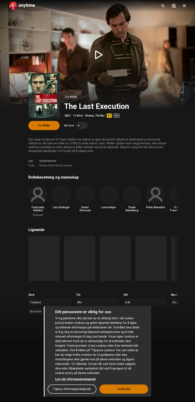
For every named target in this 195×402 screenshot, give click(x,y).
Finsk (51, 165)
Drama (89, 115)
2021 (68, 115)
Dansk (43, 165)
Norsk (58, 165)
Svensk (67, 165)
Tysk (31, 165)
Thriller (100, 115)
